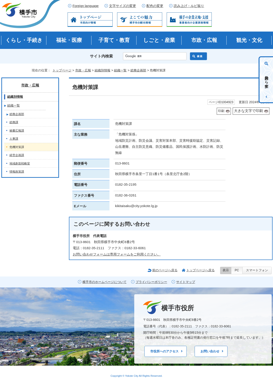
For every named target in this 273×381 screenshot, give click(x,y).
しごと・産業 (159, 40)
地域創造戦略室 (19, 163)
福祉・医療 (69, 40)
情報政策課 (16, 171)
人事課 (13, 138)
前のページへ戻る (164, 270)
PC (237, 270)
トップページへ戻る (200, 270)
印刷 (221, 111)
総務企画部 (138, 70)
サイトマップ (185, 282)
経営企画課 (16, 155)
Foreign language (86, 6)
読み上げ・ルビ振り (189, 6)
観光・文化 (249, 40)
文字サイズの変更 (122, 6)
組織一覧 (120, 70)
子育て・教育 (114, 40)
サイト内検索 (101, 56)
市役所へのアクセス (164, 351)
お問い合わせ (209, 351)
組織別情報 (102, 70)
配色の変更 (154, 6)
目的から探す (266, 80)
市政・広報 (204, 40)
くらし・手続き (24, 40)
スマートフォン (257, 270)
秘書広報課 (16, 130)
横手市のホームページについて (104, 282)
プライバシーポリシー (151, 282)
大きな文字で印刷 (248, 111)
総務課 (13, 122)
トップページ (61, 70)
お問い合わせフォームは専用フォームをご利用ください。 (117, 254)
